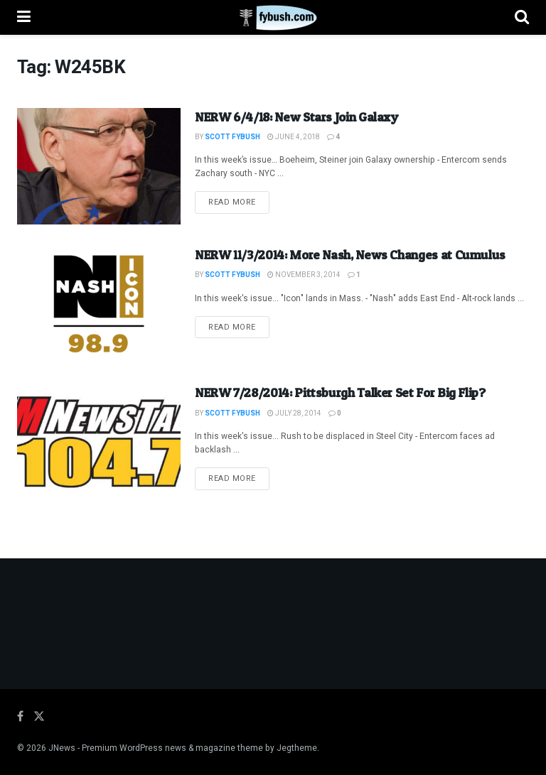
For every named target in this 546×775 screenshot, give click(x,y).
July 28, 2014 (294, 413)
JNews (61, 748)
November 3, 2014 (304, 275)
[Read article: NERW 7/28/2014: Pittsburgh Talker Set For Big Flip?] (99, 442)
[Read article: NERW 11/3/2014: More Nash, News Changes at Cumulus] (99, 304)
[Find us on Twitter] (39, 716)
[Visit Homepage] (273, 18)
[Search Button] (522, 17)
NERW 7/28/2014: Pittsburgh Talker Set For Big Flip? (340, 392)
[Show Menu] (24, 17)
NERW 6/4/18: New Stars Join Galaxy (296, 116)
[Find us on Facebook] (20, 716)
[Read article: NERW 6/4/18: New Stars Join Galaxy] (99, 166)
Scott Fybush (232, 137)
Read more (238, 201)
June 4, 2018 (293, 137)
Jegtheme (297, 748)
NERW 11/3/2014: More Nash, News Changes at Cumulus (350, 254)
